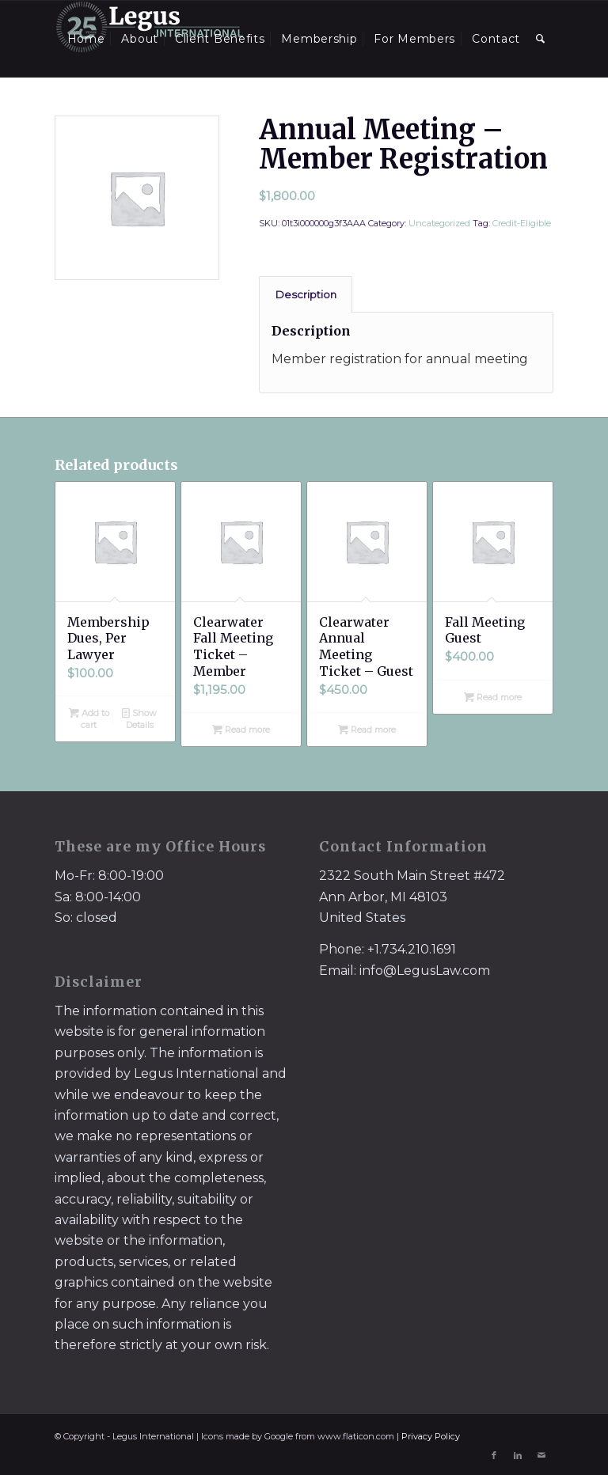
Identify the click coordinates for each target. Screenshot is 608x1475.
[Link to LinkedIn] (518, 1455)
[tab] (305, 294)
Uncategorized (439, 223)
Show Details (139, 718)
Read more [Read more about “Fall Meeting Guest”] (493, 697)
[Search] (540, 39)
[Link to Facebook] (494, 1455)
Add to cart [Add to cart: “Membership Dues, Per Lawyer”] (89, 718)
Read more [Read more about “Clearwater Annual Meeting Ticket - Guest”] (367, 729)
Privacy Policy (430, 1436)
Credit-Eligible (521, 223)
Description (306, 294)
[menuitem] (86, 39)
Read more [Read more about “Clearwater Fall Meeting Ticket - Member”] (241, 729)
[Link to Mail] (541, 1455)
